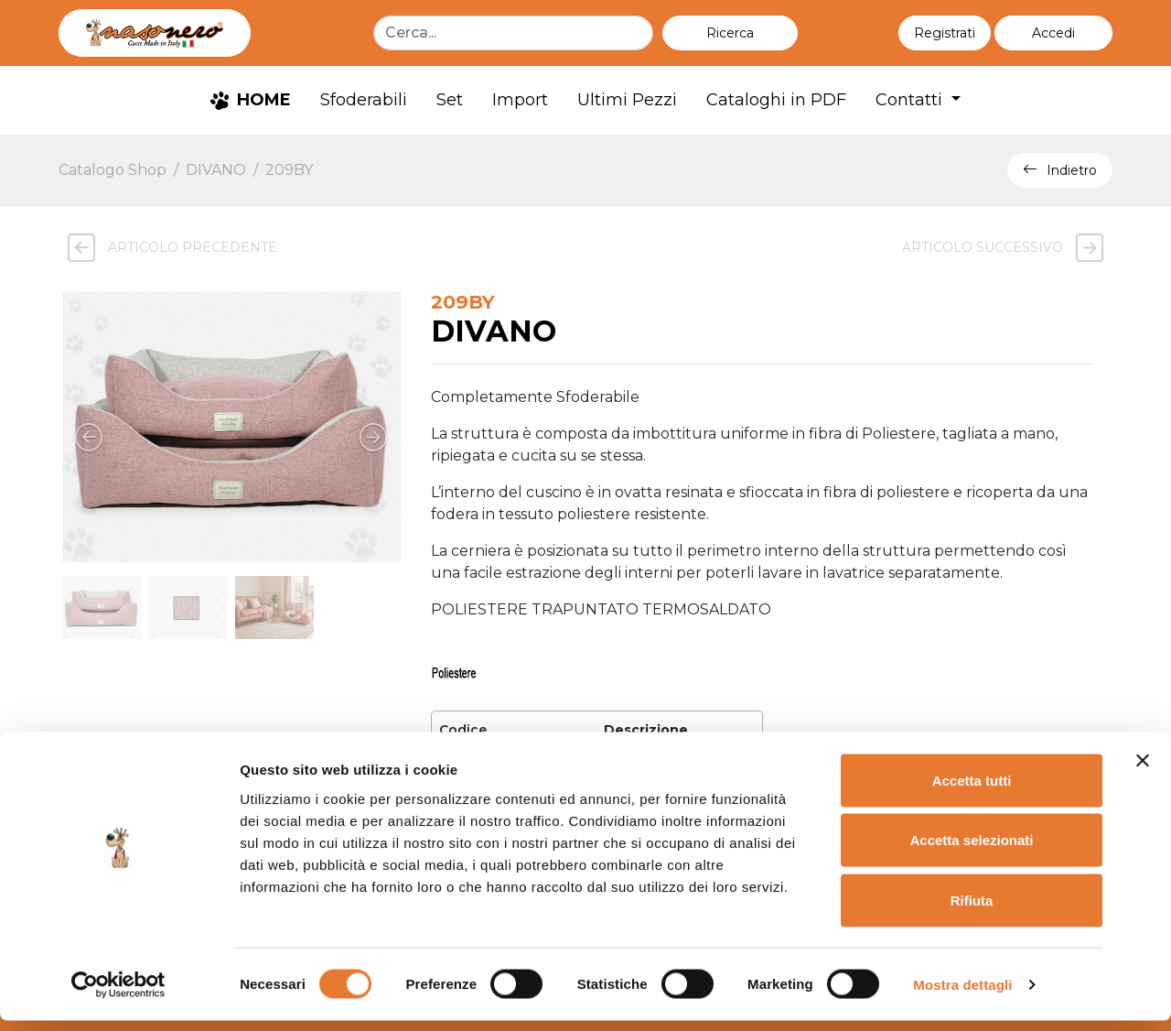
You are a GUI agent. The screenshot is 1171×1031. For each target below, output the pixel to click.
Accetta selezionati (971, 851)
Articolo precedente (168, 247)
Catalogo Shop (113, 170)
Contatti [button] (911, 100)
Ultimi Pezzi (627, 100)
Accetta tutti (972, 790)
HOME (250, 100)
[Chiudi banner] (1142, 771)
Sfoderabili (363, 100)
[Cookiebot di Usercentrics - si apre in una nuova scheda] (118, 995)
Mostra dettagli (962, 995)
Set (449, 100)
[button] (1053, 33)
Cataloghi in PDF (776, 100)
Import (520, 100)
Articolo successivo (1007, 247)
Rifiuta (972, 910)
